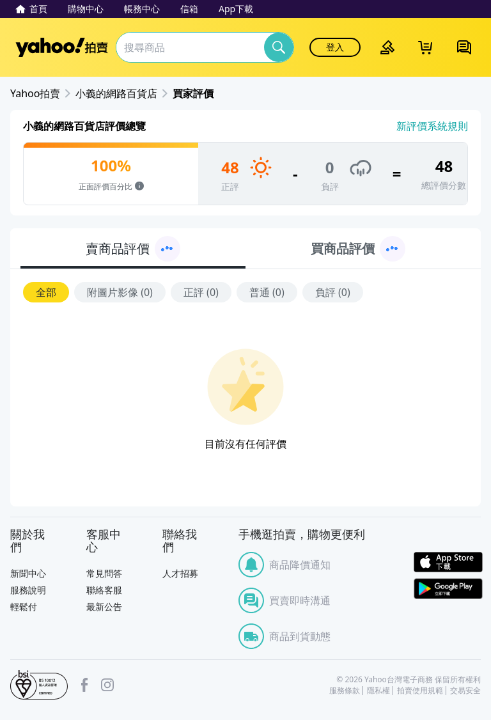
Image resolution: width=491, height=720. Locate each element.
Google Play (448, 588)
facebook (84, 684)
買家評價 (193, 93)
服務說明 (28, 590)
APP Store (448, 562)
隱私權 (378, 690)
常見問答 (104, 573)
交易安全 (465, 690)
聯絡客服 (104, 590)
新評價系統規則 (432, 126)
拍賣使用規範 (420, 690)
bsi (39, 685)
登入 (335, 47)
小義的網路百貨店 (116, 93)
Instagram (107, 684)
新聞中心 (28, 573)
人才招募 (180, 573)
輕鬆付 (23, 606)
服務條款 (344, 690)
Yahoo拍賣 (61, 47)
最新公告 (104, 606)
